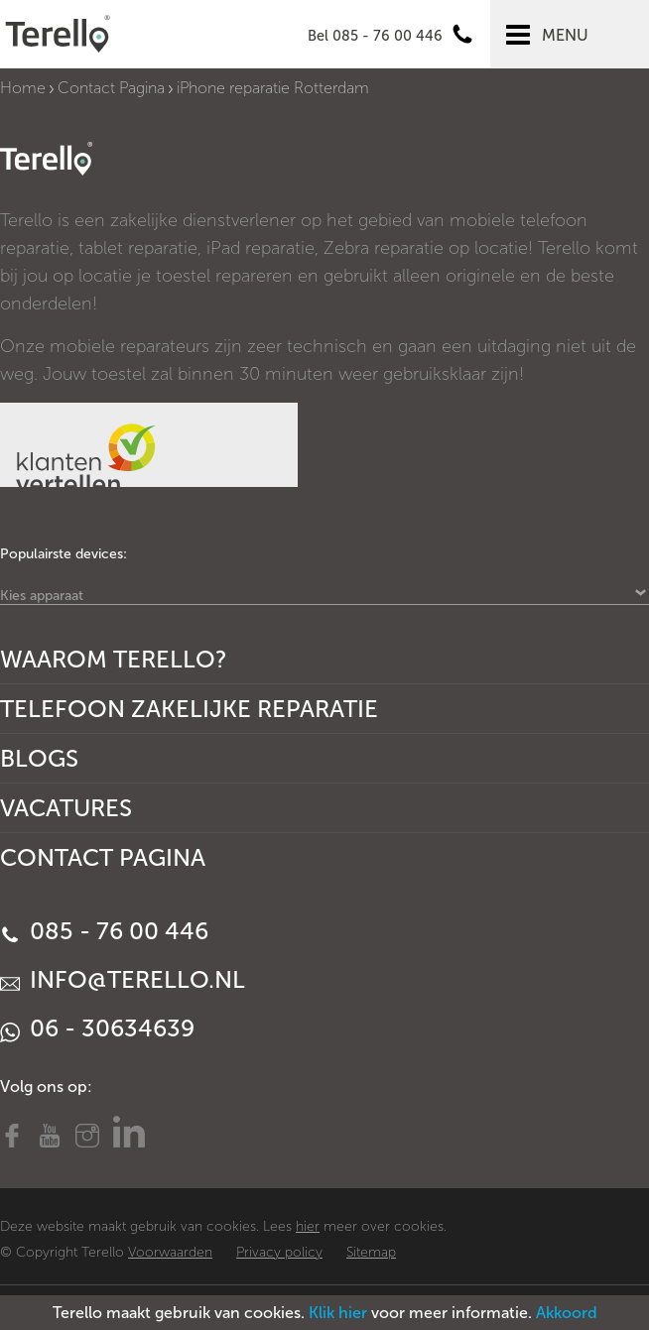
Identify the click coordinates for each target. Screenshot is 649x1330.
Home (23, 87)
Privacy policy (279, 1252)
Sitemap (371, 1252)
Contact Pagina (111, 87)
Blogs (39, 758)
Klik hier (338, 1312)
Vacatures (66, 807)
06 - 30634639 (97, 1028)
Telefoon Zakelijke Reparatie (189, 708)
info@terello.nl (122, 979)
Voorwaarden (170, 1252)
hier (308, 1226)
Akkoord (566, 1312)
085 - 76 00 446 (104, 930)
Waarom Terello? (113, 659)
